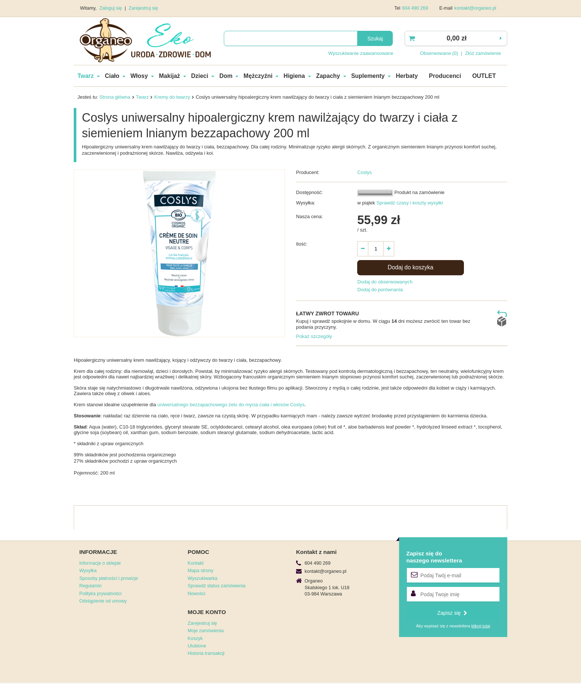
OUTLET (484, 76)
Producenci (445, 76)
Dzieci (199, 76)
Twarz (85, 76)
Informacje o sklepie (100, 563)
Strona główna (114, 97)
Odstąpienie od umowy (103, 601)
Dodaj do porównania (380, 289)
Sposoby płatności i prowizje (108, 578)
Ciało (112, 76)
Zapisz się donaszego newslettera (434, 556)
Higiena (294, 76)
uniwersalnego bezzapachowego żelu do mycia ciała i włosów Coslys (230, 404)
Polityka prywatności (100, 593)
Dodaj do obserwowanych (384, 282)
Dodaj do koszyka (410, 267)
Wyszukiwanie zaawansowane (361, 53)
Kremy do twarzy (172, 97)
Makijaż (169, 76)
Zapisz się (452, 613)
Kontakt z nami (316, 552)
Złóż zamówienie (483, 53)
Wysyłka (88, 570)
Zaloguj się (111, 8)
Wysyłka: (305, 203)
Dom (225, 76)
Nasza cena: (309, 216)
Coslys (364, 172)
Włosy (139, 76)
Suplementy (368, 76)
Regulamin (90, 585)
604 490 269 (415, 8)
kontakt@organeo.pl (475, 8)
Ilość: (301, 244)
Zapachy (328, 76)
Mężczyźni (257, 76)
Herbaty (407, 76)
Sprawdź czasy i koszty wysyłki (409, 203)
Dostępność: (309, 192)
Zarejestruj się (143, 8)
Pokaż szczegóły (314, 336)
